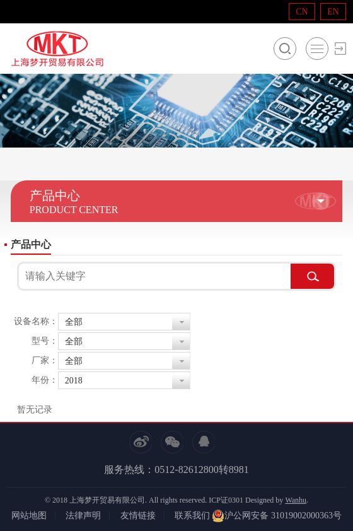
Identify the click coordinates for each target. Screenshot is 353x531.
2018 (74, 380)
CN (302, 11)
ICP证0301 (226, 500)
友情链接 (138, 515)
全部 (74, 322)
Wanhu (295, 500)
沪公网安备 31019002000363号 (277, 516)
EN (333, 11)
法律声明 (83, 515)
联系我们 (192, 515)
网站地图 (29, 515)
